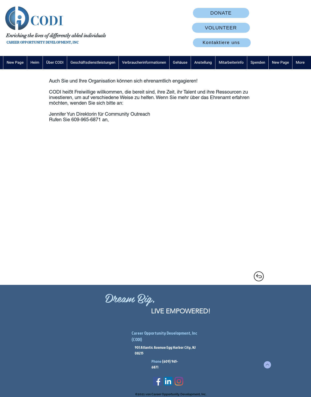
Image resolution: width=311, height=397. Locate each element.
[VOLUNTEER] (221, 28)
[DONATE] (221, 13)
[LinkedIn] (168, 381)
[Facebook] (157, 381)
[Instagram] (179, 381)
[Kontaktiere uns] (222, 42)
